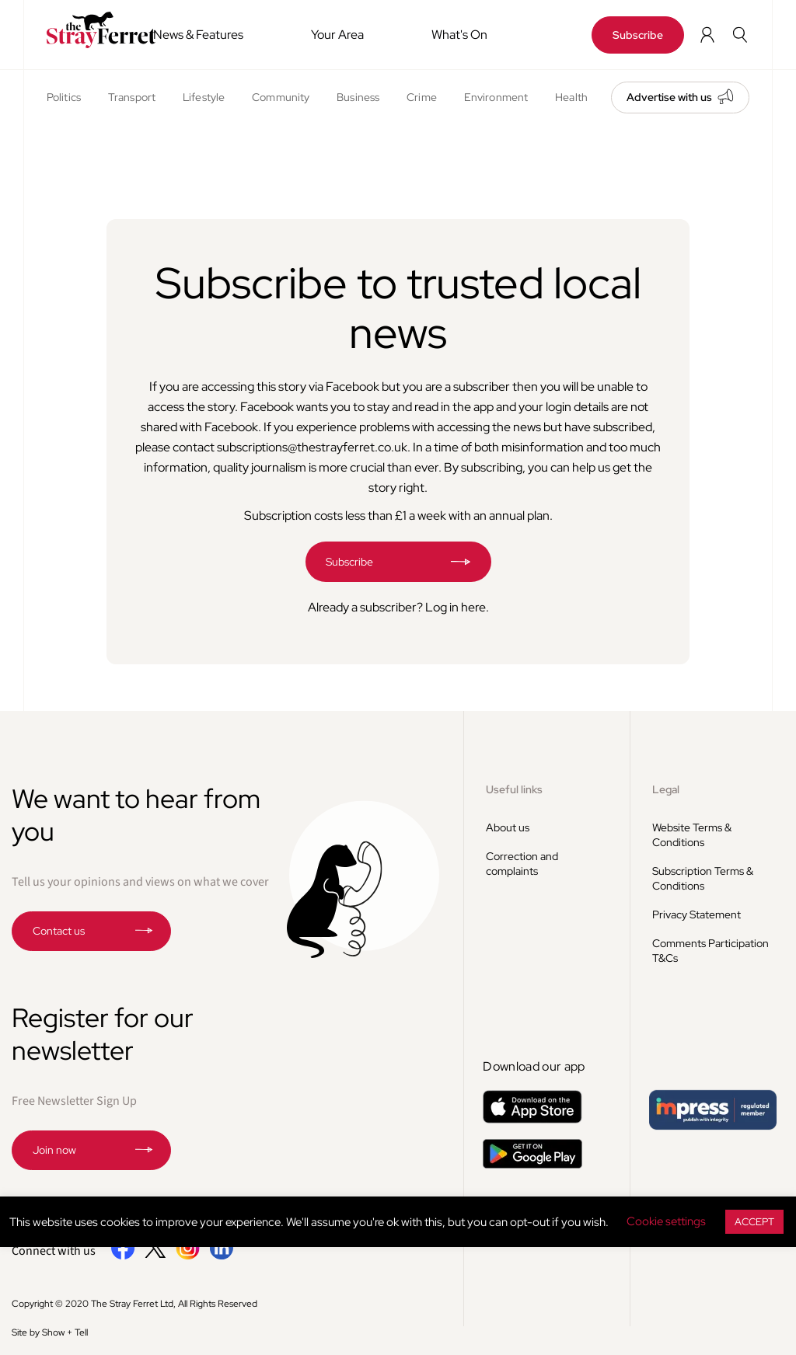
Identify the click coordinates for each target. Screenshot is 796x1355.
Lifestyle (204, 97)
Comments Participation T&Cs (710, 950)
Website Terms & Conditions (691, 834)
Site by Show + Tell (50, 1332)
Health (571, 97)
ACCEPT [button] (754, 1221)
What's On (459, 34)
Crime (422, 97)
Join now (54, 1150)
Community (280, 97)
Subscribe (638, 35)
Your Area (337, 34)
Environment (496, 97)
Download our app (534, 1066)
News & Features (198, 34)
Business (358, 97)
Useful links (514, 789)
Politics (64, 97)
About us (507, 827)
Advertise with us (669, 97)
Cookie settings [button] (666, 1221)
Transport (131, 97)
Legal (665, 789)
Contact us (59, 931)
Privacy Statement (696, 914)
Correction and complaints (522, 863)
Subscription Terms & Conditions (702, 878)
